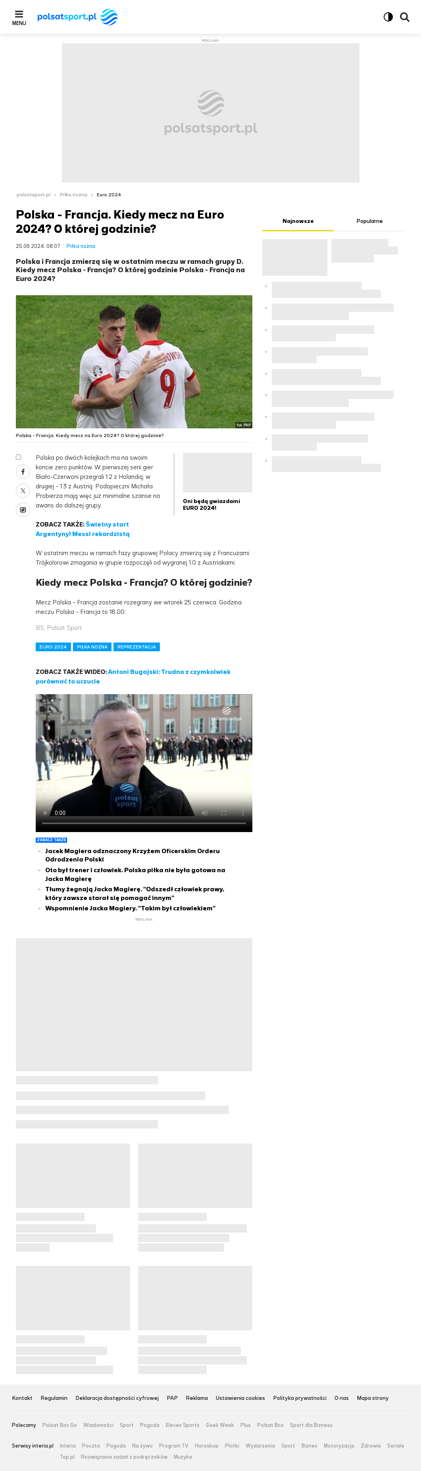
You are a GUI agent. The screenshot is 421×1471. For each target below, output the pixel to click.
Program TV (173, 1446)
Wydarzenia (260, 1446)
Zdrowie (371, 1446)
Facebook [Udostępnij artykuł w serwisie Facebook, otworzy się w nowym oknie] (23, 471)
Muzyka (183, 1457)
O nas (341, 1398)
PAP (172, 1398)
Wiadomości (98, 1425)
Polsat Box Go (59, 1425)
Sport (127, 1425)
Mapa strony (373, 1398)
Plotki (232, 1446)
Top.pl (67, 1457)
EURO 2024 (53, 647)
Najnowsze (298, 221)
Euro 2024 (109, 194)
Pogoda (150, 1425)
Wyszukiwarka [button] (405, 17)
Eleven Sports (183, 1425)
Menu (19, 23)
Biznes (309, 1446)
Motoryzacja (339, 1446)
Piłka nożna (73, 194)
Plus (245, 1425)
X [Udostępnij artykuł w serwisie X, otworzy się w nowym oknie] (23, 490)
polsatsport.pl (33, 194)
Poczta (91, 1446)
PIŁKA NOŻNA (92, 647)
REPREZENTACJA (136, 647)
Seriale (395, 1446)
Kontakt (22, 1398)
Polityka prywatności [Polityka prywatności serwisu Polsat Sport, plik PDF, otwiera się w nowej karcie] (300, 1398)
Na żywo (142, 1446)
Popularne (369, 221)
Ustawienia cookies (240, 1398)
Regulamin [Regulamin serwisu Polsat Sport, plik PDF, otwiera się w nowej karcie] (53, 1398)
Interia (68, 1446)
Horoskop (207, 1446)
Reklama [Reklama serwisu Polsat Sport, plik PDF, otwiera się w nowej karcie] (197, 1398)
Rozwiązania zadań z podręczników (124, 1457)
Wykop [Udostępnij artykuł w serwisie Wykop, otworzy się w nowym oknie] (23, 510)
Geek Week (220, 1425)
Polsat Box (270, 1425)
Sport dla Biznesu (311, 1425)
